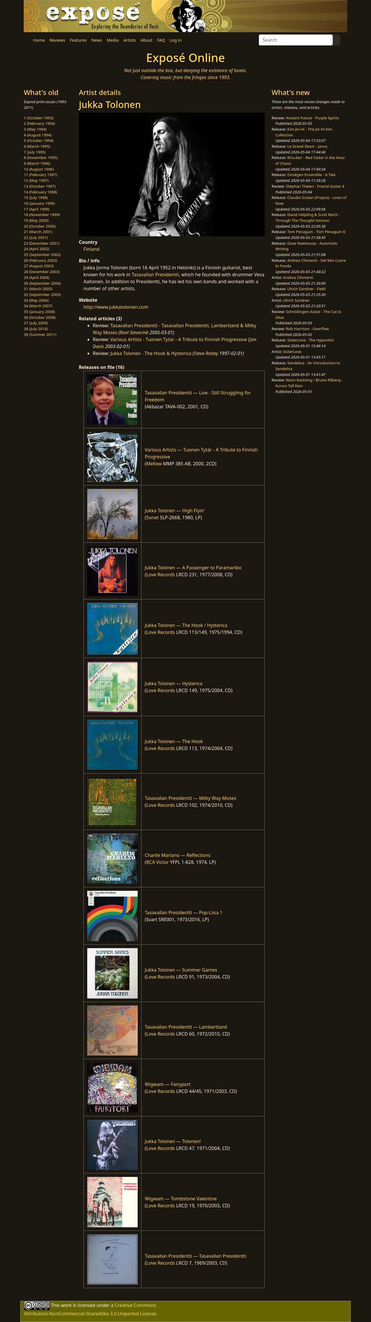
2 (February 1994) (39, 123)
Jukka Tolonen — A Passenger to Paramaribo (193, 567)
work (66, 1305)
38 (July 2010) (36, 328)
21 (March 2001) (38, 231)
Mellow (154, 463)
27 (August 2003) (39, 265)
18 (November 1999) (42, 214)
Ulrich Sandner (296, 300)
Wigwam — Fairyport (168, 1084)
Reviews (57, 40)
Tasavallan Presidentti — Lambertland (186, 1027)
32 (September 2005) (42, 294)
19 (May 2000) (36, 220)
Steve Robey (206, 353)
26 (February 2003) (40, 260)
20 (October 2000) (40, 226)
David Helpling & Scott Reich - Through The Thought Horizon (307, 217)
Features (78, 40)
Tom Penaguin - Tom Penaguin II (316, 231)
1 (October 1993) (38, 117)
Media (113, 40)
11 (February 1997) (40, 174)
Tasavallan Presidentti (155, 274)
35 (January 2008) (39, 311)
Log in (175, 40)
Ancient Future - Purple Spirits (312, 117)
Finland (91, 249)
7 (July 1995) (35, 152)
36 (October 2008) (40, 317)
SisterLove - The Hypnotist (310, 340)
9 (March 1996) (37, 163)
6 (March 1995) (37, 146)
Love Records (160, 574)
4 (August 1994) (38, 135)
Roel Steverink (134, 332)
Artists (129, 40)
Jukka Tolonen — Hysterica (174, 683)
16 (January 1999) (39, 203)
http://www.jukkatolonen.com (115, 307)
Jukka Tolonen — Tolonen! (173, 1141)
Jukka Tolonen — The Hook (174, 741)
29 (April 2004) (36, 277)
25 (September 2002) (42, 254)
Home (39, 40)
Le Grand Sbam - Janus (307, 146)
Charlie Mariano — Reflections (178, 855)
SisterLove (292, 351)
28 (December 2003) (41, 271)
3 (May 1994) (35, 129)
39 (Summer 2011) (40, 334)
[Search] (296, 39)
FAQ (161, 40)
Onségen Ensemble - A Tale (311, 174)
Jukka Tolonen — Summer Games (181, 970)
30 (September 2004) (42, 283)
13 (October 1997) (40, 186)
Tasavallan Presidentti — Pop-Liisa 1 (184, 912)
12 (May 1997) (36, 180)
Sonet (152, 517)
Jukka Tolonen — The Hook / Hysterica (186, 625)
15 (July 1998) (36, 197)
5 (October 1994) (38, 140)
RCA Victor (157, 862)
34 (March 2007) (38, 305)
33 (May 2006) (36, 300)
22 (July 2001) (36, 237)
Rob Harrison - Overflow (307, 328)
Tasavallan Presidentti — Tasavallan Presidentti (195, 1256)
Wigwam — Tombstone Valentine (181, 1198)
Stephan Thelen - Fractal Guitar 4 (315, 186)
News (96, 40)
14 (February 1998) (40, 192)
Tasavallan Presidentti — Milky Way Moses (190, 798)
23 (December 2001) (41, 243)
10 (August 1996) (39, 169)
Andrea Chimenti (298, 277)
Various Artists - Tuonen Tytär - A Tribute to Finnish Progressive (178, 339)
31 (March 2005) (38, 288)
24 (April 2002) (36, 248)
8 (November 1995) (41, 157)
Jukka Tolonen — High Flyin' (175, 510)
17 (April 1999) (36, 209)
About (146, 40)
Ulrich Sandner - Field (306, 288)
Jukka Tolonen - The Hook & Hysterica (151, 353)
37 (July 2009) (36, 323)
